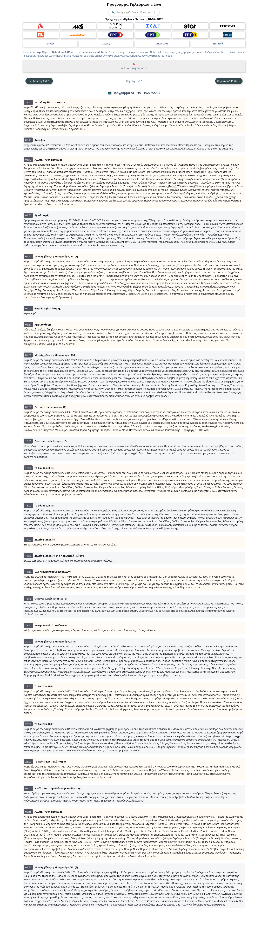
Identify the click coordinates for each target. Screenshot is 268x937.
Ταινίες (49, 43)
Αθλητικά (162, 43)
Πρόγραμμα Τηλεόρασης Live (134, 4)
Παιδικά (218, 43)
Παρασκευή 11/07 (228, 81)
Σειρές (106, 43)
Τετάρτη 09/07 (39, 81)
